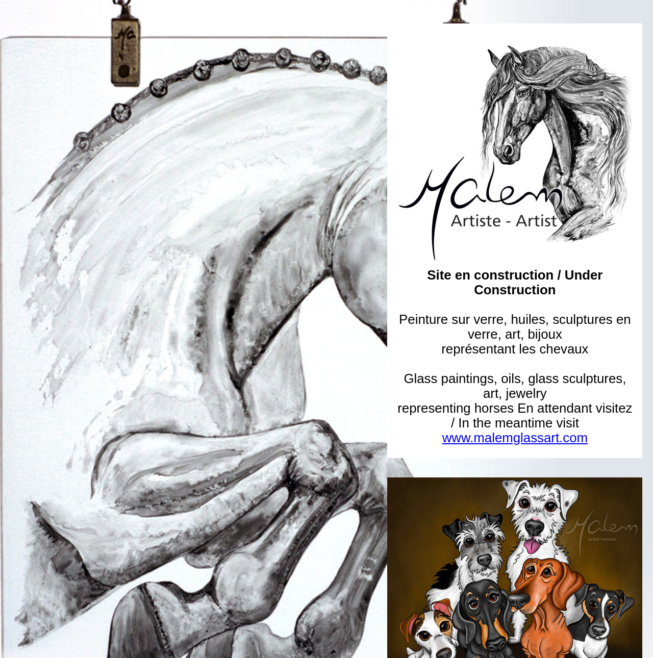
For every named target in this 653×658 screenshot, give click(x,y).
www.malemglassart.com (515, 438)
